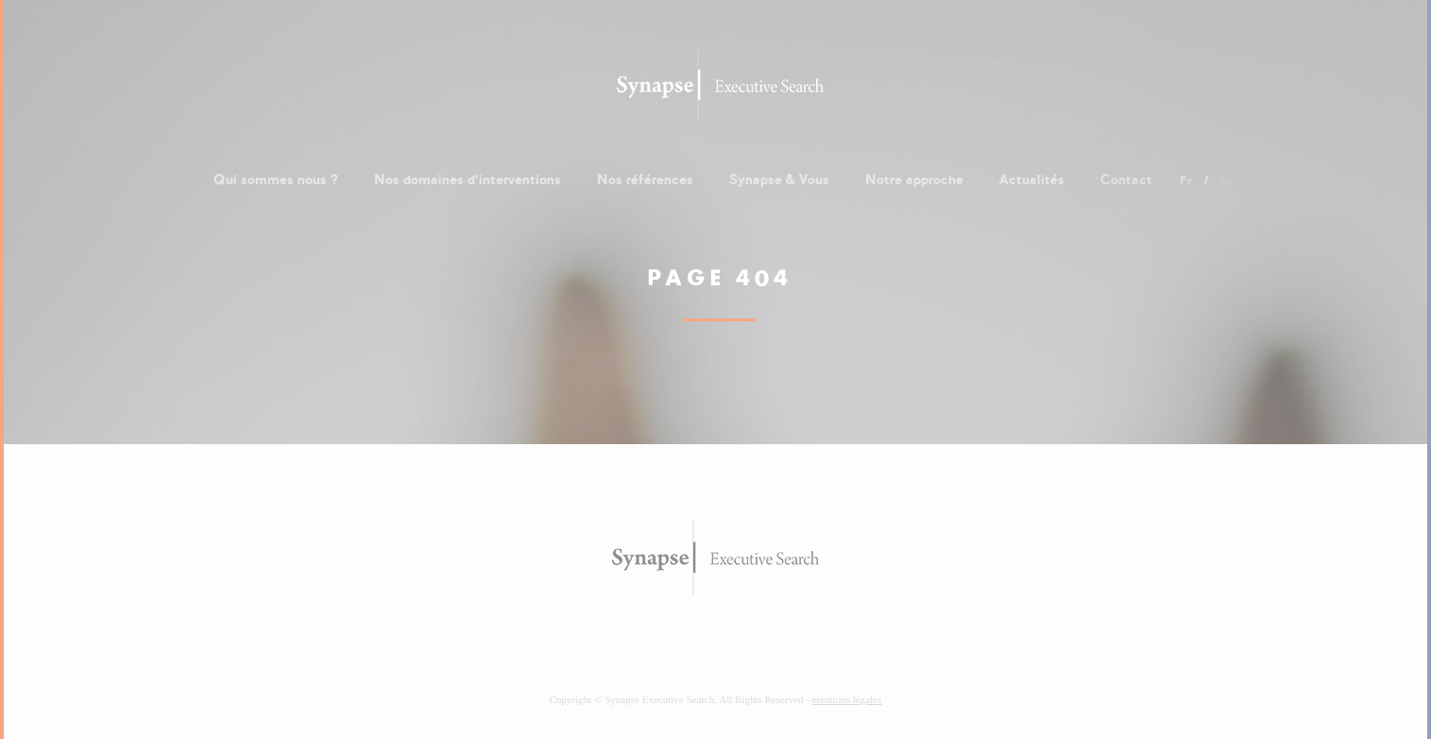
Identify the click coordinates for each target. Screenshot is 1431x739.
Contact (1126, 179)
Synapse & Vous (779, 179)
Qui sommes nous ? (275, 179)
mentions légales (847, 699)
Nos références (645, 179)
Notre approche (914, 179)
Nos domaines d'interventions (467, 179)
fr (1186, 184)
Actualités (1032, 179)
